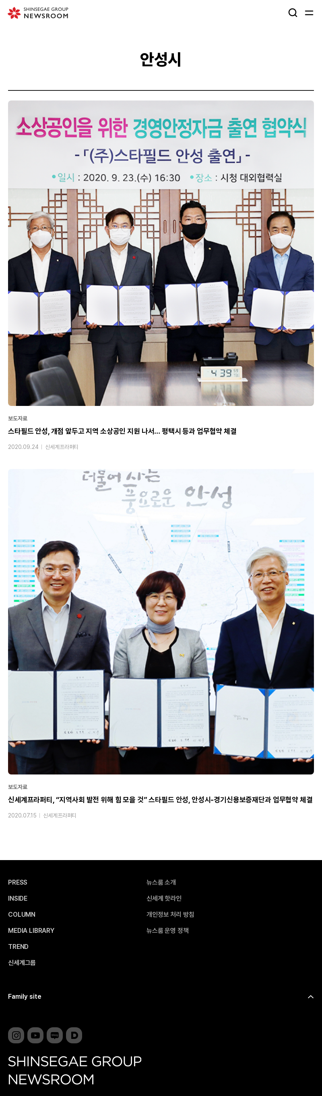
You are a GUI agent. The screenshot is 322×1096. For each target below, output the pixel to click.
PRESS (17, 882)
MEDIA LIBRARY (31, 931)
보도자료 (17, 418)
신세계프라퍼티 (61, 447)
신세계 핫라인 (164, 898)
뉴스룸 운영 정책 (168, 931)
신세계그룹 (22, 963)
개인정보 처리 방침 (170, 915)
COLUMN (21, 915)
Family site (24, 996)
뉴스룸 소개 (161, 882)
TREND (18, 947)
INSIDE (17, 898)
